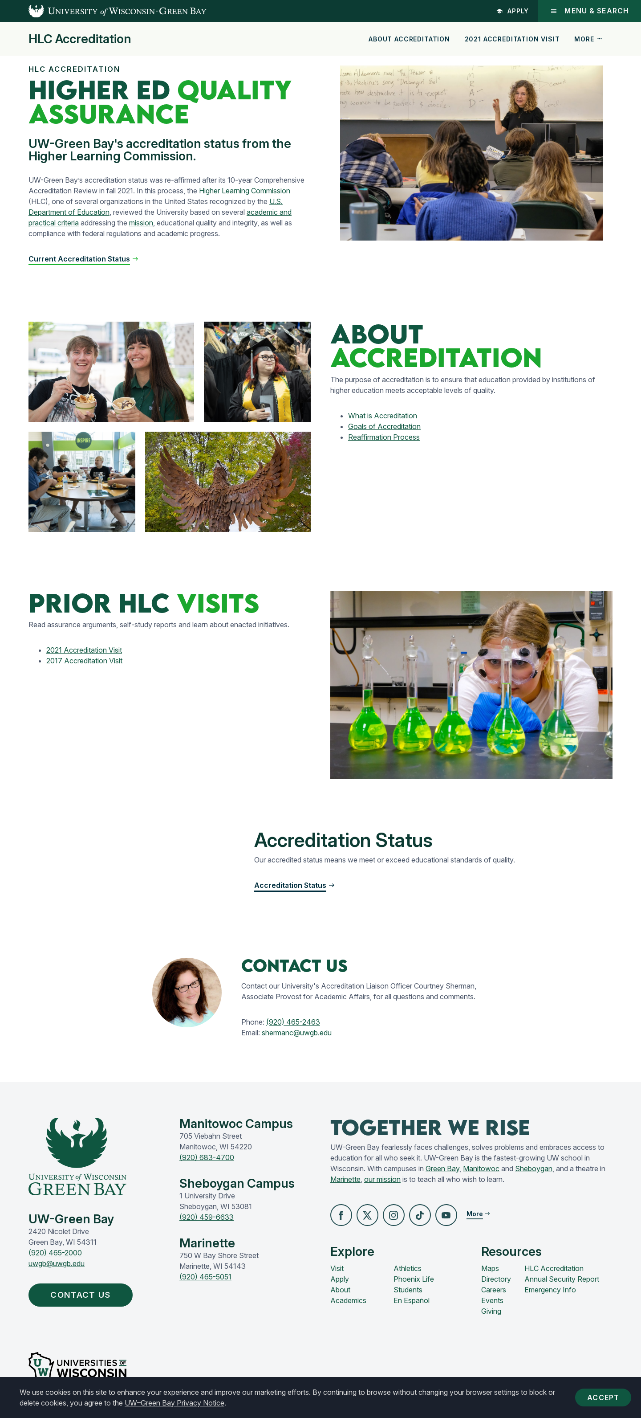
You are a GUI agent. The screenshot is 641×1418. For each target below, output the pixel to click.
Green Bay (442, 1168)
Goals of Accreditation (384, 426)
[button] (341, 1215)
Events (492, 1300)
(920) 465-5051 (205, 1276)
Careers (493, 1290)
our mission (382, 1179)
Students (408, 1290)
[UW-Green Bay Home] (103, 11)
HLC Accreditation (79, 39)
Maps (490, 1268)
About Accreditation (409, 39)
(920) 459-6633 (206, 1217)
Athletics (408, 1268)
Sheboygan (533, 1168)
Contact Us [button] (85, 1295)
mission (141, 222)
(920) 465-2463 (293, 1022)
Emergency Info (550, 1290)
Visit (337, 1268)
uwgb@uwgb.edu (56, 1263)
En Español (412, 1300)
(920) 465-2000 (55, 1252)
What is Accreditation (382, 415)
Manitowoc (481, 1168)
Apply (511, 11)
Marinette (345, 1179)
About (340, 1290)
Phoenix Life (414, 1279)
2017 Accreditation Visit (84, 660)
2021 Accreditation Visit (512, 39)
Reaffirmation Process (384, 437)
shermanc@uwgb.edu (297, 1032)
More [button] (588, 39)
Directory (496, 1279)
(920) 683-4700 (206, 1157)
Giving (491, 1311)
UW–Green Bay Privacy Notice (174, 1402)
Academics (348, 1300)
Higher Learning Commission (244, 190)
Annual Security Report (561, 1279)
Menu (589, 11)
